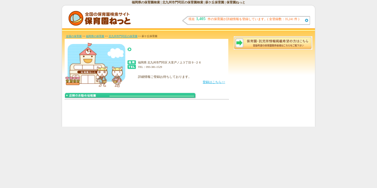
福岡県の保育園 (95, 36)
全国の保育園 (74, 36)
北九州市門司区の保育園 (123, 36)
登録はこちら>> (214, 82)
